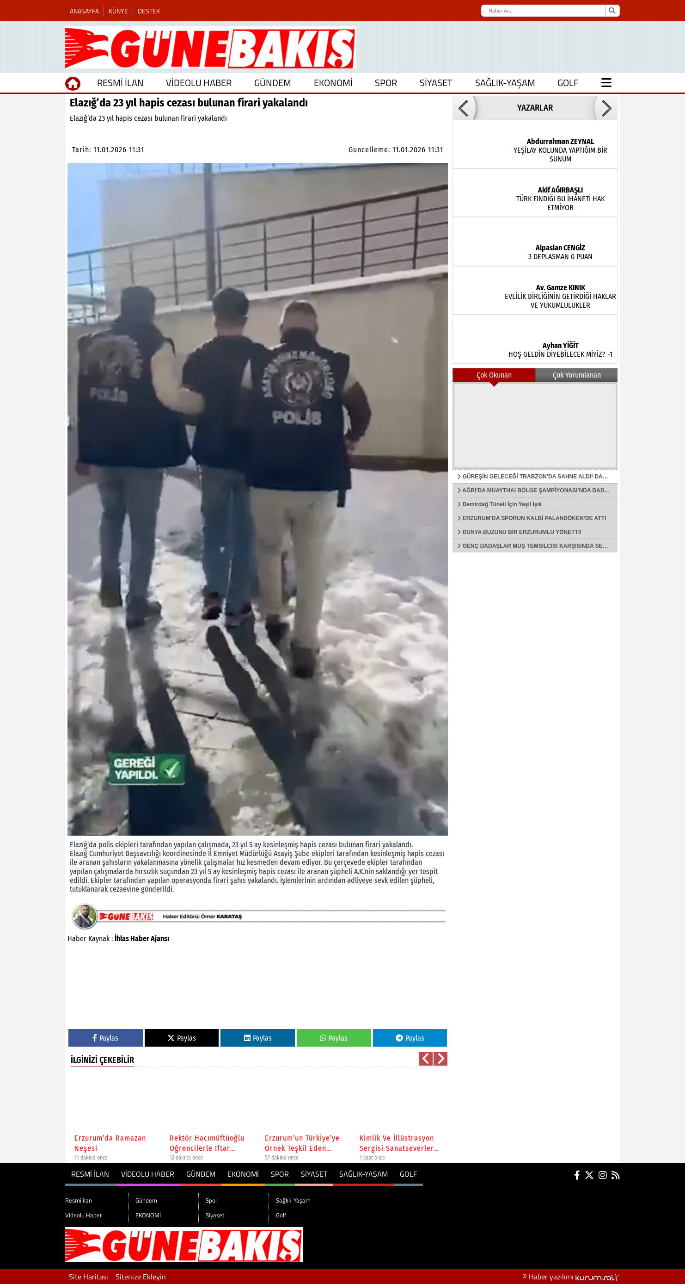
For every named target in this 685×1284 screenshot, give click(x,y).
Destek (149, 11)
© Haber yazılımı (571, 1276)
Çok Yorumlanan (577, 375)
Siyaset (436, 82)
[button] (426, 1059)
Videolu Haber (199, 82)
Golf (568, 82)
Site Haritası (88, 1276)
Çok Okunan (494, 375)
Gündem (272, 82)
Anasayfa (84, 11)
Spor (386, 82)
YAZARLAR (535, 108)
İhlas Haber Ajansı (142, 938)
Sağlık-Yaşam (505, 82)
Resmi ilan (120, 82)
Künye (118, 11)
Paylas (105, 1038)
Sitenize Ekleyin (141, 1276)
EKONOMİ (333, 82)
